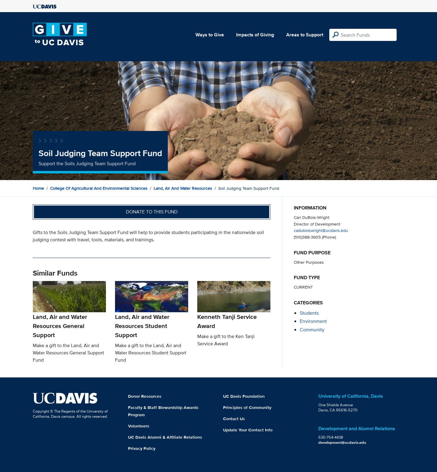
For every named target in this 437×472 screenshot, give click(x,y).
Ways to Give (209, 34)
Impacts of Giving (255, 34)
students (309, 313)
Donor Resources (144, 396)
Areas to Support (304, 34)
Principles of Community (247, 407)
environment (313, 321)
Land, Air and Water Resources (183, 188)
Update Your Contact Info (248, 430)
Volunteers (138, 426)
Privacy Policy (141, 448)
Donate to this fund (152, 211)
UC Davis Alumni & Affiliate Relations (165, 437)
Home (38, 188)
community (312, 329)
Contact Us (234, 419)
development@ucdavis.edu (342, 442)
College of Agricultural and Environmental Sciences (98, 188)
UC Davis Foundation (244, 396)
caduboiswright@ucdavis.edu (321, 230)
